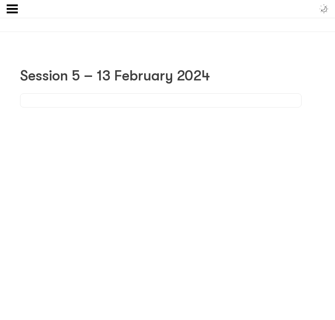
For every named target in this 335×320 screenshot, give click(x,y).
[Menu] (12, 9)
